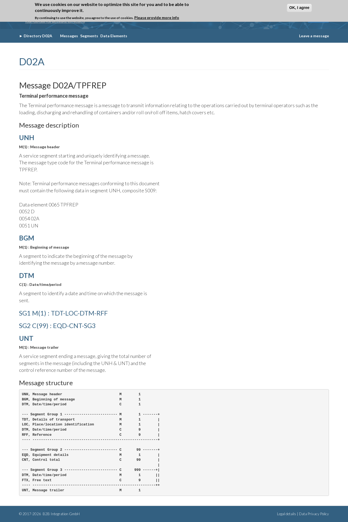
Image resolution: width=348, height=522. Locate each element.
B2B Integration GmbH (61, 514)
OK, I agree (299, 7)
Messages (69, 35)
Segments (89, 35)
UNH (26, 137)
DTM (26, 275)
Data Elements (113, 35)
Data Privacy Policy (314, 514)
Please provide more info (156, 17)
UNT (26, 338)
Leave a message (314, 35)
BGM (26, 238)
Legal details (286, 514)
